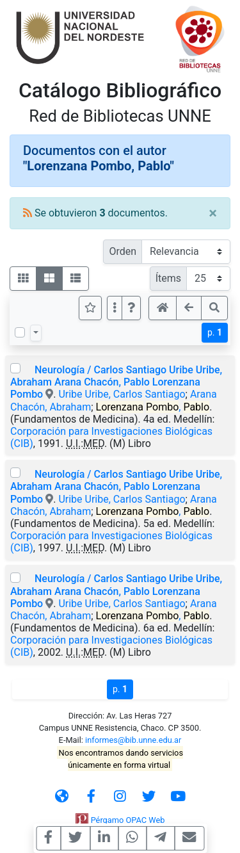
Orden (122, 251)
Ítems (168, 278)
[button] (131, 308)
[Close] (213, 213)
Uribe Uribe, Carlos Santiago (121, 394)
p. (214, 332)
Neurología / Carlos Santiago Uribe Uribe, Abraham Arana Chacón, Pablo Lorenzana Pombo (116, 382)
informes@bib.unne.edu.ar (133, 740)
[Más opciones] (114, 308)
